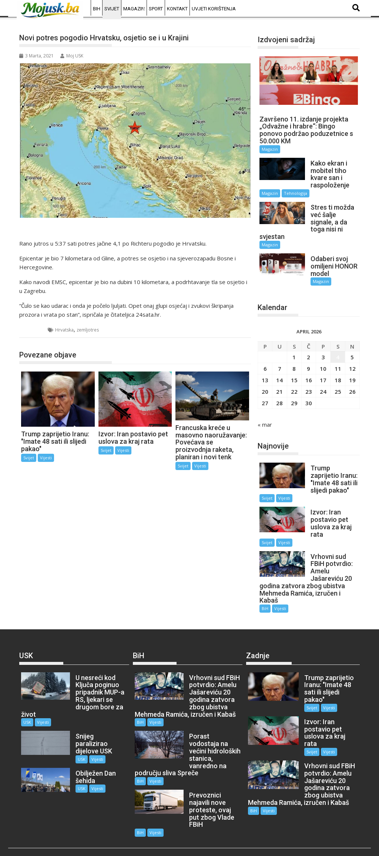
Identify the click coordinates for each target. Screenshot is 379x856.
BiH (96, 8)
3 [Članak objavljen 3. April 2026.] (323, 349)
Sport (156, 8)
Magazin (134, 8)
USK (27, 707)
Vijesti (46, 457)
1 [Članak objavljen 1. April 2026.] (294, 349)
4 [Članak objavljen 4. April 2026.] (337, 349)
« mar (265, 417)
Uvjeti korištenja (214, 8)
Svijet (111, 8)
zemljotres (88, 330)
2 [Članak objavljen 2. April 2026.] (308, 349)
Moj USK (71, 56)
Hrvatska (64, 330)
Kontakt (177, 8)
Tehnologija (295, 193)
